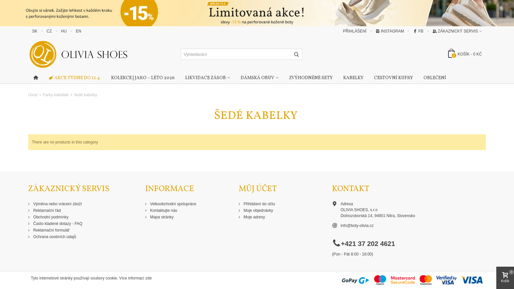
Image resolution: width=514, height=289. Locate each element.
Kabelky (353, 78)
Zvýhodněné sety (311, 78)
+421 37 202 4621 (368, 243)
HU (64, 31)
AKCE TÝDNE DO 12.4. (75, 78)
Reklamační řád (46, 210)
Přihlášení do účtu (259, 204)
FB (418, 31)
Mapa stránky (161, 217)
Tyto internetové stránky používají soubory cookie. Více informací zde (91, 278)
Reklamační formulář (50, 230)
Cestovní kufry (393, 78)
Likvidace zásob (205, 78)
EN (78, 31)
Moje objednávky (258, 210)
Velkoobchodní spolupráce (172, 204)
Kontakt (350, 189)
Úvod (32, 95)
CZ (49, 31)
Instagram (390, 31)
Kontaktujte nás (163, 210)
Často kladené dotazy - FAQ (57, 223)
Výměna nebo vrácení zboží (57, 204)
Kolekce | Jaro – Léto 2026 (143, 78)
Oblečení (435, 78)
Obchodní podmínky (50, 217)
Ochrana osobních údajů (54, 236)
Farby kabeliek (56, 95)
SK (34, 31)
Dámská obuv (257, 78)
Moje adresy (254, 217)
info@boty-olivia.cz (357, 225)
